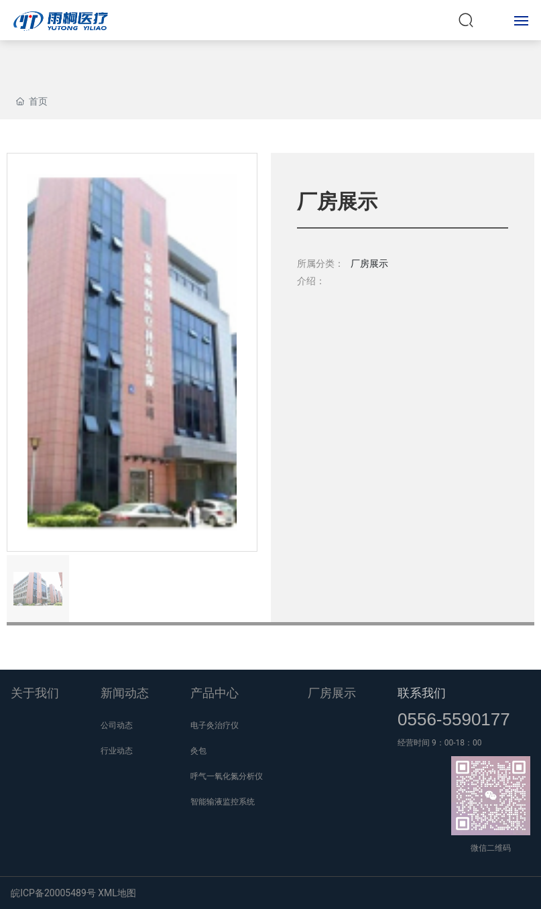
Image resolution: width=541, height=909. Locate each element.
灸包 (198, 750)
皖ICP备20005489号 (53, 893)
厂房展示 (332, 693)
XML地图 (117, 893)
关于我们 (35, 693)
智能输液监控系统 (222, 801)
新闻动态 (125, 693)
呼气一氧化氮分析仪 (226, 776)
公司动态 (117, 725)
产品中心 (214, 693)
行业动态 (117, 750)
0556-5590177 (454, 719)
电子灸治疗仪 (214, 725)
